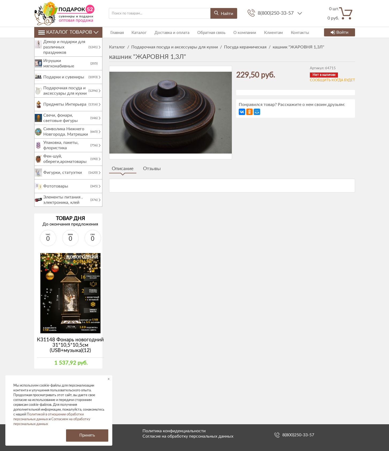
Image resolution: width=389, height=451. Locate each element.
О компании (238, 32)
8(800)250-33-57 (276, 13)
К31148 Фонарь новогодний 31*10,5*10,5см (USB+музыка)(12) (70, 350)
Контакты (291, 32)
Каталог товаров (68, 32)
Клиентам (265, 32)
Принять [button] (87, 435)
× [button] (109, 379)
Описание (123, 168)
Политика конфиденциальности (174, 431)
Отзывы (152, 168)
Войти (339, 32)
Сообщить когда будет (332, 80)
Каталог (136, 32)
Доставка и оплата (168, 32)
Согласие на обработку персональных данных (187, 436)
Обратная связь (206, 32)
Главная (115, 32)
